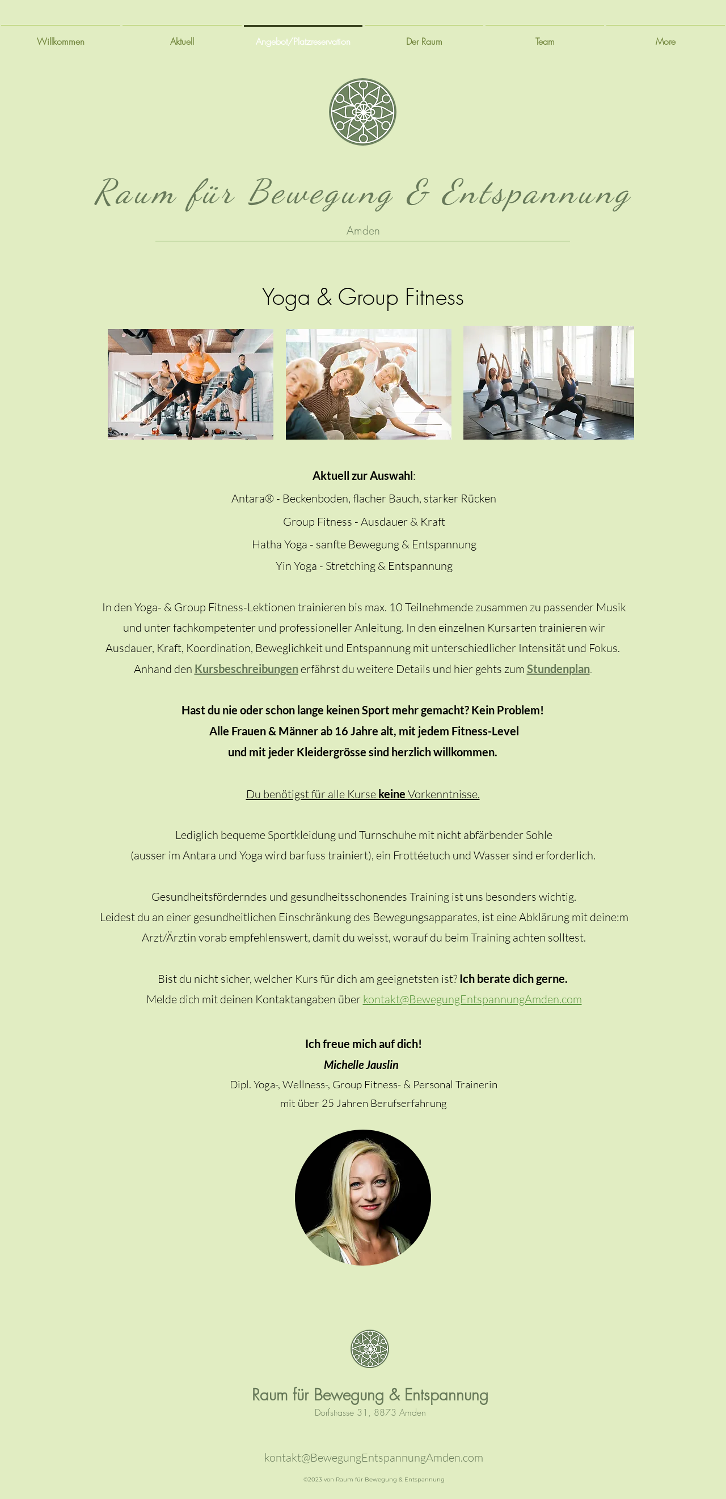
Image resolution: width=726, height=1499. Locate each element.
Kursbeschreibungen (246, 668)
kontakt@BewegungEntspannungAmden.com (373, 1457)
